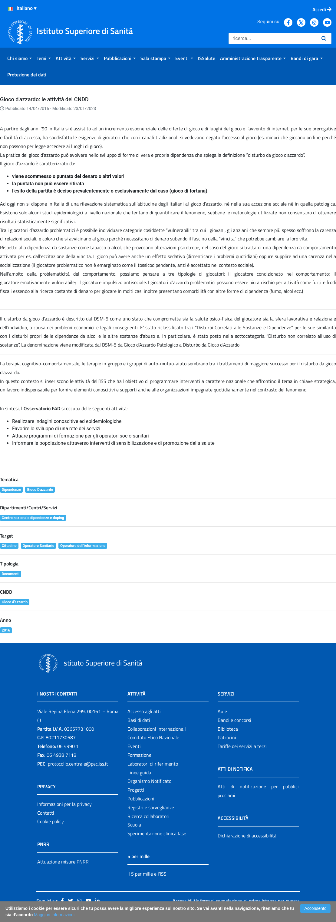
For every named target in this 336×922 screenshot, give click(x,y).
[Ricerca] (273, 38)
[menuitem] (19, 58)
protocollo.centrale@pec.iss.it (78, 763)
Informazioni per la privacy (64, 804)
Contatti (45, 812)
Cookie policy (50, 821)
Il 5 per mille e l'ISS (146, 873)
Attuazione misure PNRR (63, 861)
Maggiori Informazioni (54, 914)
